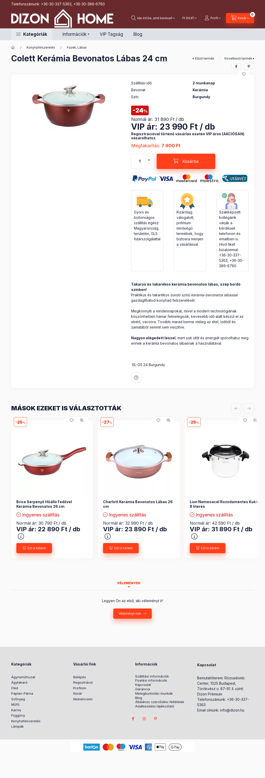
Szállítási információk (152, 676)
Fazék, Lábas (77, 47)
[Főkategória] (13, 47)
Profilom (79, 688)
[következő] (249, 408)
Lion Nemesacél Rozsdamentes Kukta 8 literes (225, 504)
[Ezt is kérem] (34, 548)
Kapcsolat (143, 685)
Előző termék (204, 58)
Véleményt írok (130, 613)
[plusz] (149, 159)
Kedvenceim (83, 699)
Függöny (18, 715)
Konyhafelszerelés (41, 47)
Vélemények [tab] (129, 583)
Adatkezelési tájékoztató (154, 706)
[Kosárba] (186, 161)
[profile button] (212, 18)
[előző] (236, 408)
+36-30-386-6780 (89, 4)
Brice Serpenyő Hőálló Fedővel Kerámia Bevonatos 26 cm (44, 504)
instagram (144, 719)
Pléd (14, 688)
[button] (31, 34)
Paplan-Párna (22, 693)
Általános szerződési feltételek (159, 702)
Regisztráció (83, 682)
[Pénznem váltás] (188, 18)
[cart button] (240, 18)
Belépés (79, 677)
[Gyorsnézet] (82, 420)
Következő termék (238, 58)
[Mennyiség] (140, 161)
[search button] (153, 18)
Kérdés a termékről (136, 378)
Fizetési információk (151, 680)
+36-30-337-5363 (56, 4)
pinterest (155, 719)
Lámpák (17, 726)
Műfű (15, 704)
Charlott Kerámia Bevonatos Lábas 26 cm (138, 504)
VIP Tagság (111, 34)
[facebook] (236, 66)
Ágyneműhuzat (23, 677)
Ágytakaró (19, 682)
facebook (133, 719)
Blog (137, 34)
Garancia (142, 689)
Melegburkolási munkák (154, 693)
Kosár (77, 693)
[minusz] (149, 162)
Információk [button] (74, 34)
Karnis (16, 710)
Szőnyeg (18, 699)
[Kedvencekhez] (244, 74)
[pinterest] (249, 66)
